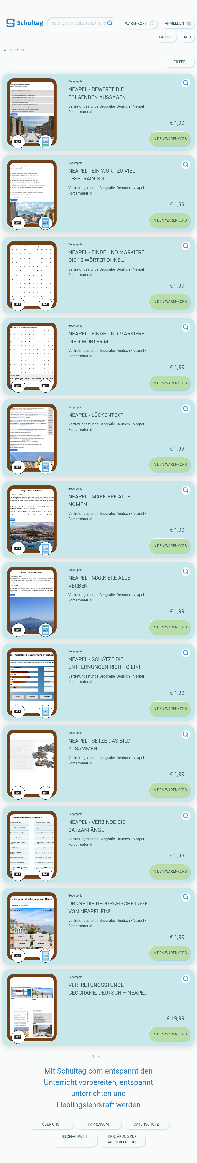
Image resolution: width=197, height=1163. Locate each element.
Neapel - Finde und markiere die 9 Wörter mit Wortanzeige (106, 341)
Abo (187, 37)
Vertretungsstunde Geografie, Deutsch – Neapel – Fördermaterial (107, 993)
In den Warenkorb (170, 139)
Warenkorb (139, 23)
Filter (180, 62)
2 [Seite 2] (99, 1057)
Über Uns (50, 1124)
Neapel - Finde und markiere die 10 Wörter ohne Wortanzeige (106, 260)
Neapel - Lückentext (95, 415)
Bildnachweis (74, 1136)
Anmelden (178, 23)
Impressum (98, 1124)
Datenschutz (146, 1124)
